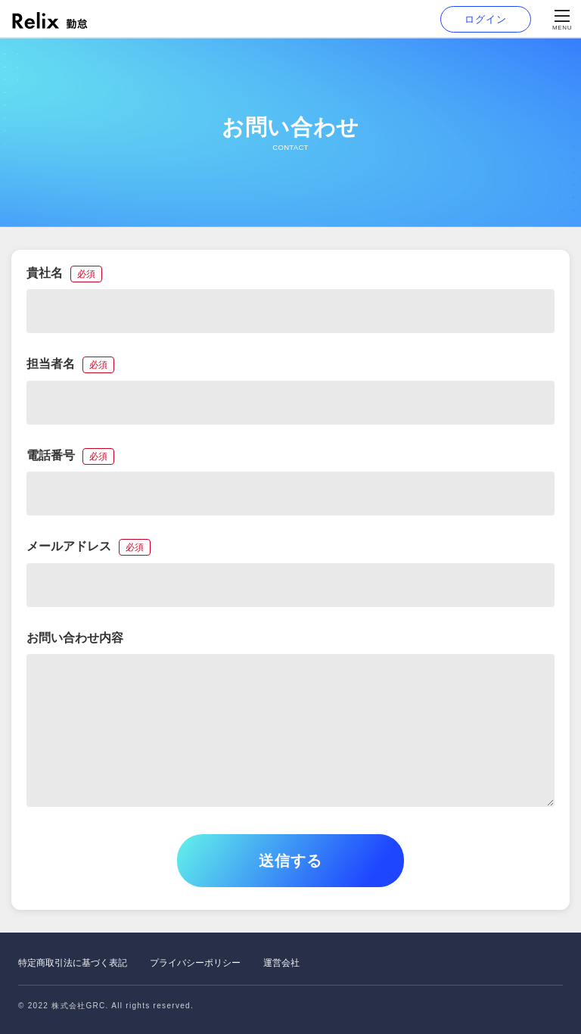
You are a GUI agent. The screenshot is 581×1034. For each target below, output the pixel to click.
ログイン (485, 19)
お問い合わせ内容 (74, 637)
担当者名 (70, 363)
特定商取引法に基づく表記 (72, 963)
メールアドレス (88, 546)
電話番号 (70, 455)
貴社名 (64, 272)
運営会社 (281, 963)
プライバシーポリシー (195, 963)
